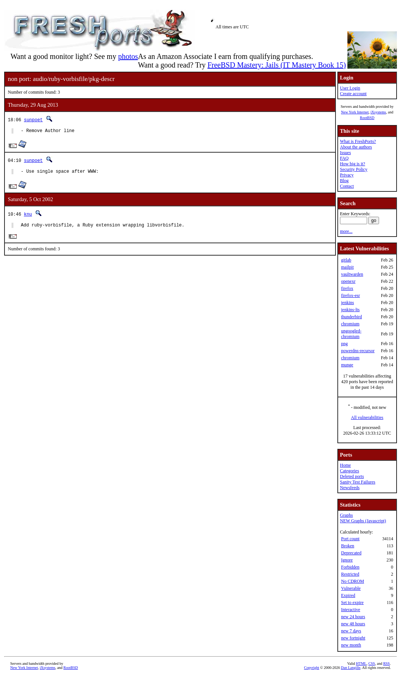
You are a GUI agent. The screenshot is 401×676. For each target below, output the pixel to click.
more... (346, 231)
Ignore (347, 560)
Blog (344, 180)
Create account (353, 93)
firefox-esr (350, 295)
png (344, 343)
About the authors (356, 147)
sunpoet (33, 119)
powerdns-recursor (358, 350)
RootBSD (367, 118)
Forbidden (350, 567)
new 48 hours (353, 623)
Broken (347, 545)
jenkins (347, 302)
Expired (348, 595)
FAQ (344, 158)
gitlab (346, 260)
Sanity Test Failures (357, 482)
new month (351, 645)
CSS (371, 663)
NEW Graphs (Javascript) (363, 520)
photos (128, 56)
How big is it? (352, 163)
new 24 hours (353, 616)
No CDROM (352, 581)
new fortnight (353, 638)
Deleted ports (352, 476)
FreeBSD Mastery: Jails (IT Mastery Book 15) (276, 65)
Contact (347, 186)
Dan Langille (350, 668)
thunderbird (351, 316)
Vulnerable (351, 588)
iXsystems (378, 112)
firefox (347, 288)
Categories (349, 470)
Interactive (350, 609)
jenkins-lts (350, 309)
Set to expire (352, 602)
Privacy (347, 175)
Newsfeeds (350, 487)
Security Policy (353, 169)
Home (345, 465)
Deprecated (351, 552)
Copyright (311, 668)
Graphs (346, 515)
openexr (348, 281)
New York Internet (355, 112)
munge (347, 364)
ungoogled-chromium (351, 333)
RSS (386, 663)
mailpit (347, 267)
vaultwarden (352, 274)
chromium (350, 323)
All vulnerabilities (367, 417)
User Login (350, 88)
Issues (345, 152)
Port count (350, 538)
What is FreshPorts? (358, 141)
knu (28, 216)
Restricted (350, 574)
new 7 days (351, 630)
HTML (361, 663)
